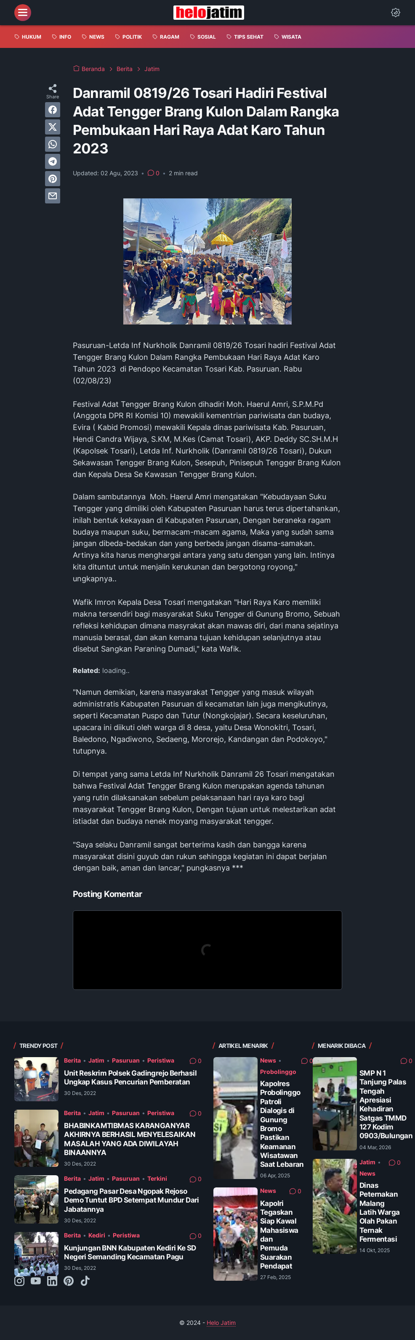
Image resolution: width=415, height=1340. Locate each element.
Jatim (96, 1060)
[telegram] (52, 161)
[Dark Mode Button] (396, 13)
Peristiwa (160, 1060)
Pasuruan (126, 1060)
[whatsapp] (52, 144)
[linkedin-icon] (52, 1281)
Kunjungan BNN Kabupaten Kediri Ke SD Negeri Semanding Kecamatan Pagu (130, 1252)
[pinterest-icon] (69, 1281)
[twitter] (52, 127)
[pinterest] (52, 178)
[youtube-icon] (36, 1281)
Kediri (96, 1235)
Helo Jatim (221, 1322)
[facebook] (52, 109)
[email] (52, 195)
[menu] (22, 12)
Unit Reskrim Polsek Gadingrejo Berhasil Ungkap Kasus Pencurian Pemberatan (130, 1077)
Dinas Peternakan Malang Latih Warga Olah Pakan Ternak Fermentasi (379, 1212)
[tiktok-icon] (85, 1281)
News (268, 1060)
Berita (72, 1060)
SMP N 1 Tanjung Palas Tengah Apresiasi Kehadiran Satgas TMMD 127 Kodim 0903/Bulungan (385, 1104)
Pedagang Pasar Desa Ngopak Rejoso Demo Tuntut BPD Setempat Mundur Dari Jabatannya (131, 1200)
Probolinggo (278, 1071)
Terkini (157, 1178)
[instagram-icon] (19, 1281)
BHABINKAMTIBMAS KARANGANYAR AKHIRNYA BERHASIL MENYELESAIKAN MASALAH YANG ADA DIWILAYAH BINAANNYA (129, 1139)
